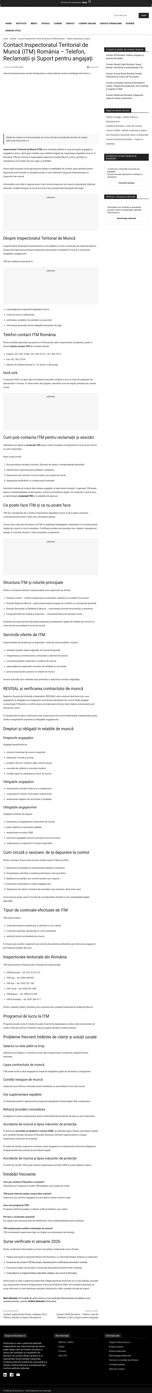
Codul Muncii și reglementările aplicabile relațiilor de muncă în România (41, 1273)
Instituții (13, 38)
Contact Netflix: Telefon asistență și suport (126, 130)
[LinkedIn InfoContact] (5, 1375)
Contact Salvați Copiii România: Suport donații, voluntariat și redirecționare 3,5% (124, 66)
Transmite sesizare (126, 183)
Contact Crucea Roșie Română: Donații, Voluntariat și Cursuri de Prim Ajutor (124, 75)
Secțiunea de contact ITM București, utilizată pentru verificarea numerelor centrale (46, 1262)
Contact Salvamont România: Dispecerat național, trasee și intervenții (124, 96)
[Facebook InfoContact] (11, 1375)
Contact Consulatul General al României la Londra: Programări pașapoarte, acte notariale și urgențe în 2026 (127, 86)
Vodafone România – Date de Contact (124, 125)
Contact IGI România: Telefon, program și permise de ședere (125, 57)
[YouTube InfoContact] (18, 1375)
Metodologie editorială (126, 218)
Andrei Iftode (18, 67)
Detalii (84, 2)
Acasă (5, 38)
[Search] (144, 15)
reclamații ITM (25, 496)
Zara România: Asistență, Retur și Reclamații (127, 134)
